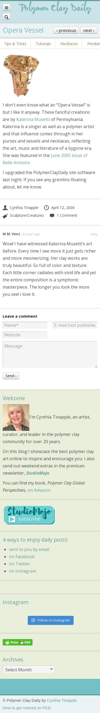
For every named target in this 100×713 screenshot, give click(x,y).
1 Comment (63, 215)
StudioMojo (37, 473)
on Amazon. (39, 490)
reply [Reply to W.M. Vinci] (93, 234)
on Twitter (19, 564)
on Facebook (22, 557)
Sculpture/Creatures (27, 215)
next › (88, 30)
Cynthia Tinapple (20, 207)
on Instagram (22, 571)
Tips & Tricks (15, 43)
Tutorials (43, 43)
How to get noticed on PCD (27, 708)
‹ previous (66, 30)
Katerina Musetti (33, 119)
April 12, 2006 (59, 207)
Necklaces (69, 43)
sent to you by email (29, 549)
